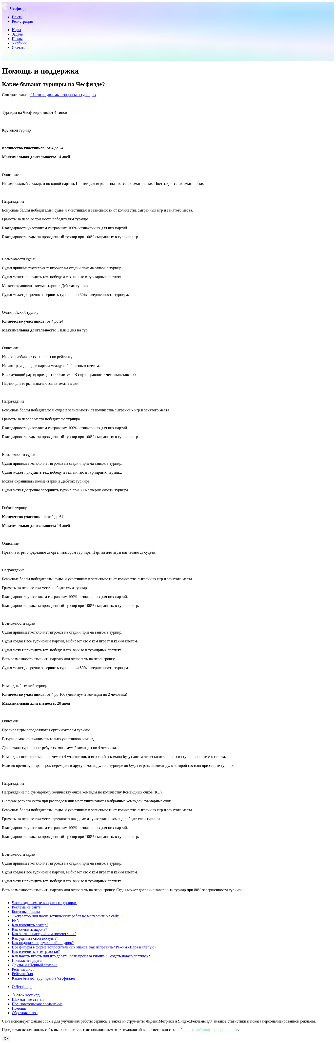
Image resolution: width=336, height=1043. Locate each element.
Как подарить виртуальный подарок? (43, 943)
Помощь (19, 1008)
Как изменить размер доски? (36, 951)
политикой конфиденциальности (210, 1029)
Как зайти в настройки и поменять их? (44, 934)
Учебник (19, 43)
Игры (16, 30)
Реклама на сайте (26, 907)
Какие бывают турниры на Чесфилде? (44, 978)
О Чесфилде (22, 987)
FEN (15, 920)
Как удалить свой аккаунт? (34, 938)
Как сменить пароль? (29, 929)
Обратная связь (25, 1013)
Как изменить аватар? (30, 925)
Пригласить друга (27, 960)
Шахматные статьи (28, 999)
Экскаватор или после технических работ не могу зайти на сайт (65, 916)
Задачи (17, 34)
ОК (6, 1038)
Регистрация (22, 21)
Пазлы (17, 39)
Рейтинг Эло (22, 974)
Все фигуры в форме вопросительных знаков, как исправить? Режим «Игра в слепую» (84, 947)
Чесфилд (32, 995)
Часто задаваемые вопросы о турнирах (63, 95)
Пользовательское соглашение (37, 1004)
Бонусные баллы (26, 911)
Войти (17, 17)
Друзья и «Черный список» (35, 965)
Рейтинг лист (23, 969)
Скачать (18, 47)
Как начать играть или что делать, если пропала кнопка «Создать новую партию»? (81, 956)
